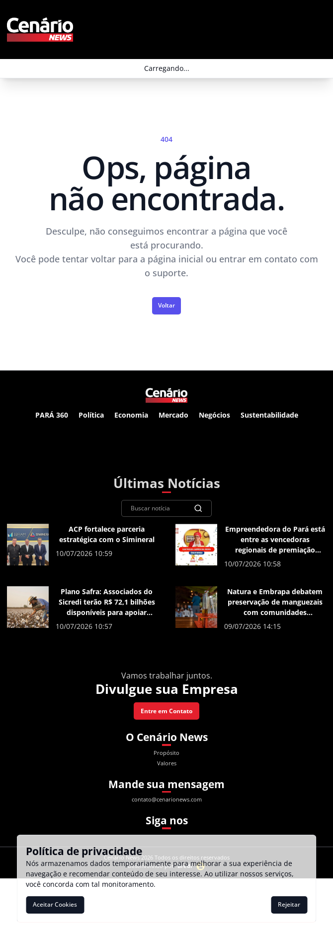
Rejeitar (289, 904)
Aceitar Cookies (55, 904)
